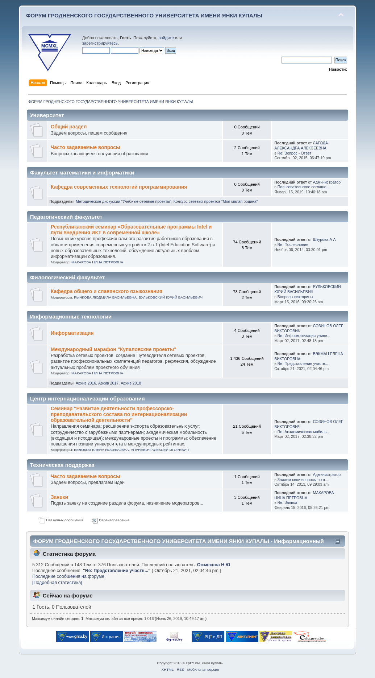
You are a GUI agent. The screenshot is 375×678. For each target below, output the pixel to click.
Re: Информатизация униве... (304, 335)
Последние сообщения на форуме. (68, 576)
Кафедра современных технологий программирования (119, 187)
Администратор (327, 182)
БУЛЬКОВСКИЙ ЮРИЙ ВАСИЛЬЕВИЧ (171, 297)
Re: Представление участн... (303, 363)
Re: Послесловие (293, 244)
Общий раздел (69, 127)
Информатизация (72, 333)
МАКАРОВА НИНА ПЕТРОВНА (97, 262)
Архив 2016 (86, 383)
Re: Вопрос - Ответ (295, 153)
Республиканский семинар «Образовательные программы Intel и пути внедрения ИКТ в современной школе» (131, 229)
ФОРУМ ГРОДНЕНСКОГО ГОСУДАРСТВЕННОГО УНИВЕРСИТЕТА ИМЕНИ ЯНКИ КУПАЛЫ (144, 15)
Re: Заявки (287, 502)
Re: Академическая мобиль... (304, 432)
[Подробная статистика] (57, 582)
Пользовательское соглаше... (304, 187)
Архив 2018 (131, 383)
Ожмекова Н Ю (213, 564)
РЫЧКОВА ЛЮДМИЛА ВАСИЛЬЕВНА (105, 297)
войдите (166, 38)
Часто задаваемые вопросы (85, 147)
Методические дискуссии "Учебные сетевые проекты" (123, 201)
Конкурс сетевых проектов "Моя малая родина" (216, 201)
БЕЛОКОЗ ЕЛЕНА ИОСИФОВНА (101, 450)
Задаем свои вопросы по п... (303, 479)
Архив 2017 (108, 383)
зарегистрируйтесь (100, 43)
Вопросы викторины (295, 297)
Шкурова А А (324, 239)
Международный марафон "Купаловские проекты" (113, 349)
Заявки (59, 497)
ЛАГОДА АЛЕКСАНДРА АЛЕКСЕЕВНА (301, 145)
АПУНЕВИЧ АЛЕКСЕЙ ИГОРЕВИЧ (160, 450)
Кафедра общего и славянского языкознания (106, 291)
